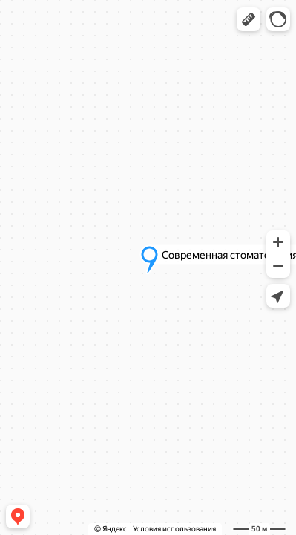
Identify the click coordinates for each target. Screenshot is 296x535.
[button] (248, 19)
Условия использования (174, 529)
